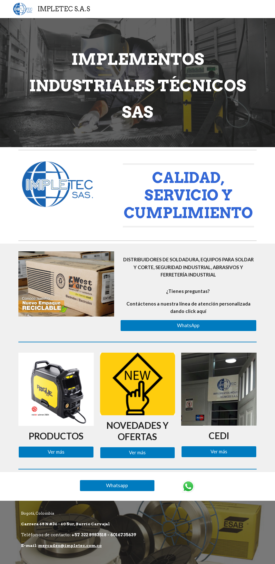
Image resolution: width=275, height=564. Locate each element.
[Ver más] (56, 452)
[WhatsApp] (188, 325)
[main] (137, 82)
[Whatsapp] (117, 485)
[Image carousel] (66, 284)
